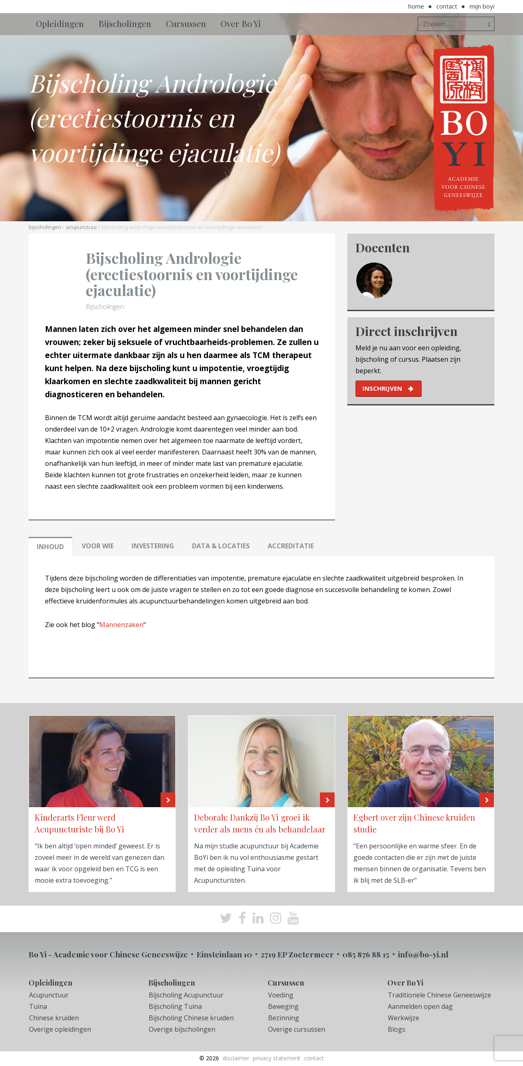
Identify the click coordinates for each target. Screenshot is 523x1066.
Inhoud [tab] (50, 546)
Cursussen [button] (186, 23)
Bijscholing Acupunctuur (186, 994)
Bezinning (283, 1017)
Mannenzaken (121, 624)
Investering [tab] (153, 545)
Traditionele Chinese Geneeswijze (439, 994)
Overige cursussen (296, 1029)
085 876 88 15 (365, 954)
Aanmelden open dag (420, 1006)
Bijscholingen (45, 227)
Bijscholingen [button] (124, 23)
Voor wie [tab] (98, 545)
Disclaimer (236, 1058)
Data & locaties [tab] (221, 545)
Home (416, 6)
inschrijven (382, 388)
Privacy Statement (276, 1058)
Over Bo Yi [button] (241, 23)
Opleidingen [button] (60, 23)
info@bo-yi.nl (423, 954)
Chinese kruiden (54, 1017)
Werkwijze (403, 1017)
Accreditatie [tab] (291, 545)
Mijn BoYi (481, 6)
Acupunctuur (81, 227)
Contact (446, 6)
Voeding (280, 994)
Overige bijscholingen (182, 1029)
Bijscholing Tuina (175, 1006)
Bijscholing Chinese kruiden (191, 1017)
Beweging (283, 1006)
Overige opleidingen (60, 1029)
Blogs (396, 1029)
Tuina (38, 1006)
